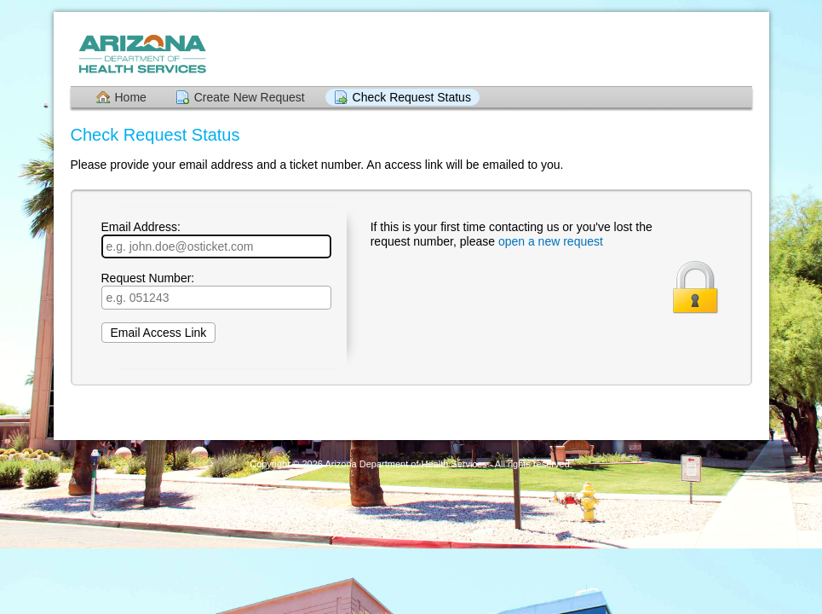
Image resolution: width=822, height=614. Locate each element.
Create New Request (249, 97)
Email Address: (216, 239)
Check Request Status (412, 97)
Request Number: (216, 290)
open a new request (550, 241)
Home (131, 97)
